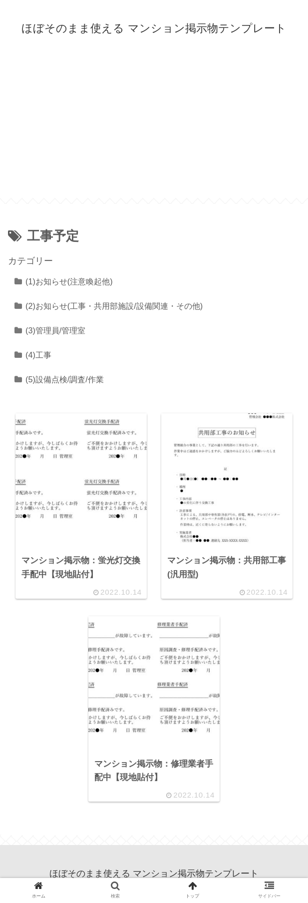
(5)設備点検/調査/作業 (64, 379)
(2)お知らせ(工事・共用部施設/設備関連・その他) (114, 305)
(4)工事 (38, 354)
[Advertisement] (154, 128)
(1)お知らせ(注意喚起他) (69, 281)
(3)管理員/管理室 (55, 330)
